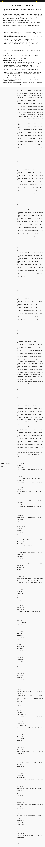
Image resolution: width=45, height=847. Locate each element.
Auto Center (28, 843)
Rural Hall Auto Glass (20, 734)
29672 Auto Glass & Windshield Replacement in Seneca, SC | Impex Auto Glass (30, 379)
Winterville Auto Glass (20, 833)
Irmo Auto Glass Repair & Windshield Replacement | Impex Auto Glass (28, 611)
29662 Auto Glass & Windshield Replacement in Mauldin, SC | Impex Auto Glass (29, 377)
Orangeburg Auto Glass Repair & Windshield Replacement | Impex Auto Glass (30, 705)
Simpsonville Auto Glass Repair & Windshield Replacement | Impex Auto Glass (30, 751)
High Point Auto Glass (20, 597)
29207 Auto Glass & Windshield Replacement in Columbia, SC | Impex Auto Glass (29, 148)
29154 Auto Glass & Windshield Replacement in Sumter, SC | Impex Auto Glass (30, 118)
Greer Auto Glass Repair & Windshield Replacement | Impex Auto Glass (29, 580)
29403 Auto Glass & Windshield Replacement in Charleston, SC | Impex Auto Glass (30, 207)
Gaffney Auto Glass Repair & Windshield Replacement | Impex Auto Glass (29, 552)
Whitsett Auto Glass (20, 822)
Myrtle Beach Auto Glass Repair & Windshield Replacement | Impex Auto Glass (30, 687)
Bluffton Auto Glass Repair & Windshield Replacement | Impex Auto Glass (29, 463)
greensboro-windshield (20, 571)
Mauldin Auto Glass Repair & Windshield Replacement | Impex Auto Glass (29, 653)
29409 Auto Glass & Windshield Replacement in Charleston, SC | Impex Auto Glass (30, 222)
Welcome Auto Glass (20, 811)
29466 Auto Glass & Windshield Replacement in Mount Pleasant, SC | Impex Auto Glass (30, 262)
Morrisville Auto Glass (20, 675)
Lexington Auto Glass (20, 639)
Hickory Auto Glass (20, 593)
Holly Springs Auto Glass (21, 603)
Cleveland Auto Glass (20, 498)
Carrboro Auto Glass (20, 474)
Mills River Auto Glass (20, 659)
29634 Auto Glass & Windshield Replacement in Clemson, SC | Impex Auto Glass (29, 357)
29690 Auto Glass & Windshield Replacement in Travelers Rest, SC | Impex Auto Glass (29, 393)
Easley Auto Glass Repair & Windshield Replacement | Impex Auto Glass (29, 521)
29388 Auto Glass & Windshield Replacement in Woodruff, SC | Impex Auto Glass (29, 200)
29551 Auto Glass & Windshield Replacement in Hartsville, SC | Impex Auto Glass (29, 302)
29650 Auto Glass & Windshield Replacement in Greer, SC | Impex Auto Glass (30, 372)
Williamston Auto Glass (20, 826)
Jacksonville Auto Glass (20, 613)
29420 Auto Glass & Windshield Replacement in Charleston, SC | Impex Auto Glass (30, 240)
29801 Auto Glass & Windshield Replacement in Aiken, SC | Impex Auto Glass (30, 417)
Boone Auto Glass (20, 465)
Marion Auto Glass (20, 650)
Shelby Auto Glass (20, 745)
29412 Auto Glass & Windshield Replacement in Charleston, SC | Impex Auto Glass (30, 228)
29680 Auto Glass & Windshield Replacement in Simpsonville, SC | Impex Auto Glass (30, 385)
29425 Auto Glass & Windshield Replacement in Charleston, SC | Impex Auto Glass (30, 250)
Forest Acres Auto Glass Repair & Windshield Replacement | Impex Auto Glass (30, 539)
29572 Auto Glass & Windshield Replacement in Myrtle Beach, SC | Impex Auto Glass (30, 305)
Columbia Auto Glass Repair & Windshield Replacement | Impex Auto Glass (29, 500)
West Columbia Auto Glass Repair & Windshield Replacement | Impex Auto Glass (29, 816)
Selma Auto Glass (19, 740)
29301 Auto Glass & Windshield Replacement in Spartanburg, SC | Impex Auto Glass (30, 170)
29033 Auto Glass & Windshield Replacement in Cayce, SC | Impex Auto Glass (30, 93)
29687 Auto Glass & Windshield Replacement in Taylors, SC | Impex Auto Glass (30, 391)
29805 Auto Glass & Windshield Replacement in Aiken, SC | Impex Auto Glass (30, 421)
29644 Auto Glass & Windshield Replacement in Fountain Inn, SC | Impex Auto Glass (30, 364)
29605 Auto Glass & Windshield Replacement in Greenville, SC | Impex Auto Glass (29, 320)
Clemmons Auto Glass (20, 495)
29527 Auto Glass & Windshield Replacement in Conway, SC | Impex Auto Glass (29, 296)
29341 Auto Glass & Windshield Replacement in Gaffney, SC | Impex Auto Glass (29, 191)
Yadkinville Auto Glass (20, 837)
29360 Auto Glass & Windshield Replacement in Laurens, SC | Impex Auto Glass (29, 197)
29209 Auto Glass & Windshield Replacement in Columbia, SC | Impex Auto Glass (29, 154)
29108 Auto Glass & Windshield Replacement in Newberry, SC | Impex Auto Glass (29, 104)
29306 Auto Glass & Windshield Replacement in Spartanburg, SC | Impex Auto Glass (30, 179)
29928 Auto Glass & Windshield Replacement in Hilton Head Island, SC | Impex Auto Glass (30, 445)
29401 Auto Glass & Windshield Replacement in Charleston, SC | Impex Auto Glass (30, 204)
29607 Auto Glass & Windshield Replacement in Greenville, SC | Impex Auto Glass (29, 323)
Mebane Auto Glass (20, 657)
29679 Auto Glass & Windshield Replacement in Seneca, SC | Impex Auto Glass (30, 383)
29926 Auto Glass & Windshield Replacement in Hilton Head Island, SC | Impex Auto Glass (30, 442)
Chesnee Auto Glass (20, 489)
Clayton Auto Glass (20, 493)
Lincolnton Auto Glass (20, 644)
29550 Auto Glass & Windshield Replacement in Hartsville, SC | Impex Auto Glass (29, 299)
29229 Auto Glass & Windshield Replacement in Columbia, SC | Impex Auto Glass (29, 167)
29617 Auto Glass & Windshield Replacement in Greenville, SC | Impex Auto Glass (29, 336)
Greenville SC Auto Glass (21, 576)
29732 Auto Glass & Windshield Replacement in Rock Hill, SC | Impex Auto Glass (29, 412)
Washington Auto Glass (20, 806)
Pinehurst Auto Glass (20, 708)
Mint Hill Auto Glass (20, 661)
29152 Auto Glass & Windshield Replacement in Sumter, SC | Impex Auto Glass (30, 114)
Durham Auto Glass (20, 519)
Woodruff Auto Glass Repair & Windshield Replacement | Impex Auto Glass (29, 835)
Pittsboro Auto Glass (20, 712)
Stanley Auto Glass (20, 769)
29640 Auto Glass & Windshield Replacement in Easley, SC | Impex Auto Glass (30, 359)
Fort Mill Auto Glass (20, 543)
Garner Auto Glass (20, 554)
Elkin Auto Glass (19, 528)
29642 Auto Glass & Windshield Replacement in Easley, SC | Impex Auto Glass (30, 361)
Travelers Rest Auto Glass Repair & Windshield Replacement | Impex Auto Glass (29, 793)
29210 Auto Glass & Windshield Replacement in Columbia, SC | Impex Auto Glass (29, 158)
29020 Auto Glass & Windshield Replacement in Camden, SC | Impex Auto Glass (29, 91)
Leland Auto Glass (20, 633)
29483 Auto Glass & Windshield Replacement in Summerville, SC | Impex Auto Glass (30, 265)
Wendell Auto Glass (20, 813)
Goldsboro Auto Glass (20, 561)
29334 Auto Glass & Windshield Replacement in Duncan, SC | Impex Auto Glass (29, 185)
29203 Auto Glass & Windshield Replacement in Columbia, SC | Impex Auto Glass (29, 133)
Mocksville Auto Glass (20, 663)
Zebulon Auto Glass (20, 839)
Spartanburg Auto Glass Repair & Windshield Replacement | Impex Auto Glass (30, 762)
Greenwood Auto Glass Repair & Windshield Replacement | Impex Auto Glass (30, 578)
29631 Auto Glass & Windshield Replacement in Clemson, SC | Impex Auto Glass (29, 351)
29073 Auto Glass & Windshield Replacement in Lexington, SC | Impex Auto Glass (29, 101)
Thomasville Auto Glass (20, 790)
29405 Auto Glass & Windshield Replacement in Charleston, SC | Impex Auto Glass (30, 210)
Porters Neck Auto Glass (21, 718)
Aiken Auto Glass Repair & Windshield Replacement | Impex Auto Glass (29, 450)
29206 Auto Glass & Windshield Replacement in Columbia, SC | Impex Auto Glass (29, 142)
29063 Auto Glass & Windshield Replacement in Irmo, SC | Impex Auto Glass (30, 95)
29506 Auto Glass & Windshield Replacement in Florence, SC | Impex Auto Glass (29, 287)
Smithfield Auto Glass (20, 753)
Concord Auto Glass (20, 502)
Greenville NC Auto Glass (21, 574)
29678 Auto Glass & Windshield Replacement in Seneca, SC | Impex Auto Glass (30, 381)
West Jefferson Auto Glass (21, 818)
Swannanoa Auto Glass (20, 784)
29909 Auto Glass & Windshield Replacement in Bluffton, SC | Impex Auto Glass (29, 436)
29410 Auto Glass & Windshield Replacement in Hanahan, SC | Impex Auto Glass (29, 225)
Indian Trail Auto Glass (20, 609)
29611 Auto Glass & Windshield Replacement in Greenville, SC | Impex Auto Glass (29, 329)
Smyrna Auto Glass (20, 755)
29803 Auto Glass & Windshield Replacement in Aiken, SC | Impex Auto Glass (30, 419)
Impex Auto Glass (5, 463)
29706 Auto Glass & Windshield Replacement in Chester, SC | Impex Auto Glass (29, 397)
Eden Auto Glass (19, 524)
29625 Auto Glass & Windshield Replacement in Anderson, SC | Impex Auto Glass (29, 345)
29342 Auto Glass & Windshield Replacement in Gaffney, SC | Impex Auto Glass (29, 194)
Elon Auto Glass (19, 530)
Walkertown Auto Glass (20, 802)
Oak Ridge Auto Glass (20, 703)
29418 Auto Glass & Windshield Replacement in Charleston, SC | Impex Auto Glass (30, 234)
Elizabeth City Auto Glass (21, 526)
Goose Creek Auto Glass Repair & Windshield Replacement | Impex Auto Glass (30, 563)
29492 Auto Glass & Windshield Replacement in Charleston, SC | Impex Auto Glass (30, 277)
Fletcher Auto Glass (20, 535)
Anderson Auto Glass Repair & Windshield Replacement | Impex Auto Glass (29, 452)
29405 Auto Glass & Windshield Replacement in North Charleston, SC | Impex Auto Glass (30, 213)
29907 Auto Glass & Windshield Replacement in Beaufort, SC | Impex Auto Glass (29, 433)
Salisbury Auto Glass (20, 736)
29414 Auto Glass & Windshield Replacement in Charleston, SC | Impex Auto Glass (30, 231)
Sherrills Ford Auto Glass (21, 747)
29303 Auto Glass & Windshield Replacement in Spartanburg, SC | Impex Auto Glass (30, 176)
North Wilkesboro (19, 701)
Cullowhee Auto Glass (20, 511)
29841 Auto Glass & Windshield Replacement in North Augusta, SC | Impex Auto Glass (29, 424)
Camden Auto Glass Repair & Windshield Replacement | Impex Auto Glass (29, 469)
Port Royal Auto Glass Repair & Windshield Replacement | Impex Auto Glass (29, 716)
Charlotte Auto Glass (20, 485)
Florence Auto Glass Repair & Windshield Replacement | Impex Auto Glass (29, 537)
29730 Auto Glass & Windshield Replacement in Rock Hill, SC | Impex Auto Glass (29, 409)
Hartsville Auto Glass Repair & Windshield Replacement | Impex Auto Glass (29, 585)
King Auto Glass (19, 620)
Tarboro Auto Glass (20, 786)
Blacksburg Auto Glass (20, 461)
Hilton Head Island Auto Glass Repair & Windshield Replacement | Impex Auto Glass (30, 601)
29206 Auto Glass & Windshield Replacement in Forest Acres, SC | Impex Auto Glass (30, 145)
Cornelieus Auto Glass (20, 508)
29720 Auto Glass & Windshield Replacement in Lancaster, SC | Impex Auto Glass (29, 406)
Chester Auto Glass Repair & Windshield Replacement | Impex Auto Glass (29, 491)
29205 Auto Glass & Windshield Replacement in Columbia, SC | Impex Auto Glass (29, 139)
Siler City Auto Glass (20, 749)
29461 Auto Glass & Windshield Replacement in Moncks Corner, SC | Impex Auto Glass (29, 256)
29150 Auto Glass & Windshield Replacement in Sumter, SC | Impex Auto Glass (30, 112)
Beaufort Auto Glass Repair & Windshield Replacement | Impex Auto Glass (29, 454)
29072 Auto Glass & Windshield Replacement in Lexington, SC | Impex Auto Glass (29, 98)
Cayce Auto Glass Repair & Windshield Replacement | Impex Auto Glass (29, 478)
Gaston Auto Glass (20, 556)
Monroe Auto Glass (20, 668)
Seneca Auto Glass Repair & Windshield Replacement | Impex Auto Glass (29, 742)
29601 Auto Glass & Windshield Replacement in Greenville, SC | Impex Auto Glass (29, 317)
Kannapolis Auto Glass (20, 616)
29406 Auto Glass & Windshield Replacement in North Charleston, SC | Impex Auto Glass (30, 216)
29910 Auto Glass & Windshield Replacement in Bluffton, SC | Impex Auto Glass (29, 439)
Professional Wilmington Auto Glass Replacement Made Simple (27, 719)
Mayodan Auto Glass (20, 655)
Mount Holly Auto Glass (20, 679)
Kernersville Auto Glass (20, 618)
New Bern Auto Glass (20, 689)
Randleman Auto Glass (20, 721)
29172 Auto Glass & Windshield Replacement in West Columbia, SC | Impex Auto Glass (29, 127)
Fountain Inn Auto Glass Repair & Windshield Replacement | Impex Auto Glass (30, 547)
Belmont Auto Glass (20, 456)
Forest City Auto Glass (20, 541)
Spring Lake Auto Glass (20, 766)
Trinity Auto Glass (20, 795)
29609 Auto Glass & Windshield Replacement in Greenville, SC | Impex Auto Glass (29, 326)
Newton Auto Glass (20, 693)
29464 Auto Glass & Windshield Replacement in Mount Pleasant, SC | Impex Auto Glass (30, 259)
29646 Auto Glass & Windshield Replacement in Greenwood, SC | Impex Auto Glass (30, 367)
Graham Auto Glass (20, 565)
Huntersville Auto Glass (20, 607)
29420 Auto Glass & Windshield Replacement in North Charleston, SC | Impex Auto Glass (30, 244)
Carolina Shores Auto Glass (21, 472)
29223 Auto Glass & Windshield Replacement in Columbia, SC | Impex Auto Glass (29, 164)
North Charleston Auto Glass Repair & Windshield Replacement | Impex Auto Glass (30, 699)
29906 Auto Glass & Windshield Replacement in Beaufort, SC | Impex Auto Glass (29, 430)
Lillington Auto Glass (20, 642)
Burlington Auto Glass (20, 467)
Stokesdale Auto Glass (20, 773)
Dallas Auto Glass (19, 513)
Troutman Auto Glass (20, 797)
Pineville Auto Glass (20, 710)
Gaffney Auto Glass (20, 550)
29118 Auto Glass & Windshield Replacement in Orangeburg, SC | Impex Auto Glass (30, 110)
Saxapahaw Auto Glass (20, 738)
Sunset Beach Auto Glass (21, 782)
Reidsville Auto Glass (20, 723)
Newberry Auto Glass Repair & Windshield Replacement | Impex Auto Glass (29, 691)
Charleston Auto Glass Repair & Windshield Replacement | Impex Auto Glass (29, 482)
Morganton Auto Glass (20, 673)
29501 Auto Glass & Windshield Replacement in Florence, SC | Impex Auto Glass (29, 280)
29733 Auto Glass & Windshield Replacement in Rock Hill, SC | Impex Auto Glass (29, 415)
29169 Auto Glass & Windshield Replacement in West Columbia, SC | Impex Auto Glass (29, 121)
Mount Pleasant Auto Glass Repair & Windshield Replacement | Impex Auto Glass (29, 683)
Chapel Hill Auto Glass (20, 480)
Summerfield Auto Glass (21, 777)
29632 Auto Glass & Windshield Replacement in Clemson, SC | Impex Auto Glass (29, 354)
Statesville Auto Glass (20, 771)
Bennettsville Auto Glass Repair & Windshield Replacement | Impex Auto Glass (30, 458)
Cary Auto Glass (19, 476)
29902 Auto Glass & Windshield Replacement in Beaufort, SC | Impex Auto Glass (29, 427)
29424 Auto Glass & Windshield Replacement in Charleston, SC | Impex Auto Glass (30, 247)
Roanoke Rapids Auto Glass (21, 725)
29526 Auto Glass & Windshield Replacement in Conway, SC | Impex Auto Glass (29, 293)
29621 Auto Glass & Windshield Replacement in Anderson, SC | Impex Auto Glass (29, 339)
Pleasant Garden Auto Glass (21, 714)
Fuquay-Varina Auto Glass (21, 548)
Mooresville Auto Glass (20, 669)
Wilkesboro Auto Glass (20, 824)
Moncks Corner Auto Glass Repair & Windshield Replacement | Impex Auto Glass (29, 666)
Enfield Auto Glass (20, 532)
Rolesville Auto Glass (20, 732)
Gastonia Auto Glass (20, 558)
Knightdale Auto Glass (20, 626)
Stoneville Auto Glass (20, 775)
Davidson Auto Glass (20, 515)
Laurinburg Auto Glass (20, 631)
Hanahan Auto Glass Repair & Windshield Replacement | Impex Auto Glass (29, 582)
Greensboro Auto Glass (20, 567)
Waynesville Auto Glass (20, 810)
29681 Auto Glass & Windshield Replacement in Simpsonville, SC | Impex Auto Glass (30, 389)
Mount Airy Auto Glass (20, 677)
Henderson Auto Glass (20, 589)
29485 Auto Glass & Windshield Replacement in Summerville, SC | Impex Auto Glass (30, 268)
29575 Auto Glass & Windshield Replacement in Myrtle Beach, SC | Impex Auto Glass (30, 308)
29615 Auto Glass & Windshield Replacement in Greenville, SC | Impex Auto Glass (29, 333)
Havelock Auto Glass (20, 587)
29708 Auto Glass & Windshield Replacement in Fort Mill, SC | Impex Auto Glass (29, 400)
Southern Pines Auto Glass (21, 758)
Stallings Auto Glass (20, 768)
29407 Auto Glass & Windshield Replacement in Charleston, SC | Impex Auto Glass (30, 219)
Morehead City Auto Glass (21, 671)
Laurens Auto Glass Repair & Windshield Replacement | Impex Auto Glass (29, 629)
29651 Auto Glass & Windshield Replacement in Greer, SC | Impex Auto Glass (30, 374)
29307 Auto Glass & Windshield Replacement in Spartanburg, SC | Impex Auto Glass (30, 182)
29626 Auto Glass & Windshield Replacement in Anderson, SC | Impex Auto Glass (29, 348)
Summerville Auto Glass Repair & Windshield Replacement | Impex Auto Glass (30, 779)
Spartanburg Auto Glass (21, 760)
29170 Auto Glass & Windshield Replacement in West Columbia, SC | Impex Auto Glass (29, 124)
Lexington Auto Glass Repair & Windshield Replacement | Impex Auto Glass (29, 640)
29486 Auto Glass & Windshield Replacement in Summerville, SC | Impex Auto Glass (30, 271)
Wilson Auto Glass (20, 829)
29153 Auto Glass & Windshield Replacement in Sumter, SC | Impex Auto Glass (30, 116)
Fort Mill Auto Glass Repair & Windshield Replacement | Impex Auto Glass (29, 545)
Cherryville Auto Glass (20, 487)
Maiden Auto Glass (20, 648)
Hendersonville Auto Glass (21, 591)
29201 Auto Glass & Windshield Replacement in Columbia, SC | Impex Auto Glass (29, 130)
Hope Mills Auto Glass (20, 605)
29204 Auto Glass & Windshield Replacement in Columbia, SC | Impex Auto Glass (29, 136)
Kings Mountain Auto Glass (21, 622)
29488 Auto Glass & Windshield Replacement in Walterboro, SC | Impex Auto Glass (30, 274)
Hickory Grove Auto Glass (21, 595)
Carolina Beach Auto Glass (21, 471)
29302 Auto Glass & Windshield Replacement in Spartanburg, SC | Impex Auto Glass (30, 173)
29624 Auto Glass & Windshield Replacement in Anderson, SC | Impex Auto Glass (29, 342)
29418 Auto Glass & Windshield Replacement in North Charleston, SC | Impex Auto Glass (30, 237)
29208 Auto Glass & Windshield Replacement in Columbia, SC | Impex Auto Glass (29, 151)
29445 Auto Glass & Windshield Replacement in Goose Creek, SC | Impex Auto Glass (30, 253)
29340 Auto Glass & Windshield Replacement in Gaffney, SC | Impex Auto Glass (29, 188)
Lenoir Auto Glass (20, 635)
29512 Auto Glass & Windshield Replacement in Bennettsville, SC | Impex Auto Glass (30, 290)
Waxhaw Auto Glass (20, 808)
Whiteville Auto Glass (20, 820)
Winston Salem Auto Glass (21, 831)
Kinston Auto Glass (20, 624)
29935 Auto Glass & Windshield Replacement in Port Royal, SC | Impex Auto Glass (30, 448)
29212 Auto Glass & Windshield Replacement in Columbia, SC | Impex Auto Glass (29, 161)
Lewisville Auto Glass (20, 637)
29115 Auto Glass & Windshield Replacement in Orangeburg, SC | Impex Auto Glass (30, 107)
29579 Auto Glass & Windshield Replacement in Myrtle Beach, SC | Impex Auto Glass (30, 314)
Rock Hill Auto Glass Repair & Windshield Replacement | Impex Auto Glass (29, 727)
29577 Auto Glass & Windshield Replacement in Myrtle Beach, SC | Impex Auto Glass (30, 311)
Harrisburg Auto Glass (20, 584)
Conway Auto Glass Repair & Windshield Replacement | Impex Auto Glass (29, 506)
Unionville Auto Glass (20, 800)
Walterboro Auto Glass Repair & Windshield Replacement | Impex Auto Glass (30, 804)
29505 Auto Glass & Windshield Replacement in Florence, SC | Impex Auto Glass (29, 283)
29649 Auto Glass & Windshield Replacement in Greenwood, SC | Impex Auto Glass (30, 370)
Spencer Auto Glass (20, 764)
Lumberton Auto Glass (20, 646)
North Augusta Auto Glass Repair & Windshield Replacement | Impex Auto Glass (29, 696)
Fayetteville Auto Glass (20, 534)
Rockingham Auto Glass (21, 729)
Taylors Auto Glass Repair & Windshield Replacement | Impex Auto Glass (29, 788)
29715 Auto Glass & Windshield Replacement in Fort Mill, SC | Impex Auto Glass (29, 403)
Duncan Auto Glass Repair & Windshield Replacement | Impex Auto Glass (29, 517)
